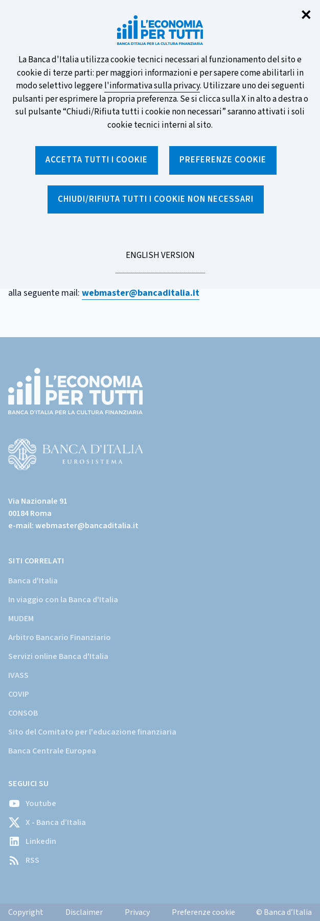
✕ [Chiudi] (306, 15)
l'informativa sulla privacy (152, 86)
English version (160, 261)
